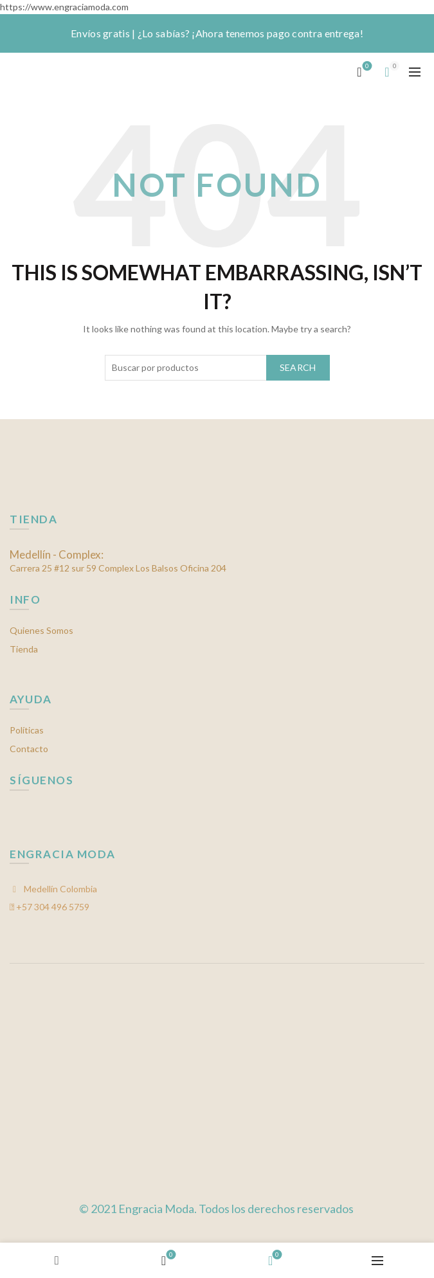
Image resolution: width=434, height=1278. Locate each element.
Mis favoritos (366, 66)
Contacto (29, 748)
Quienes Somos (41, 630)
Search (298, 367)
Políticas (27, 729)
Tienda (24, 649)
